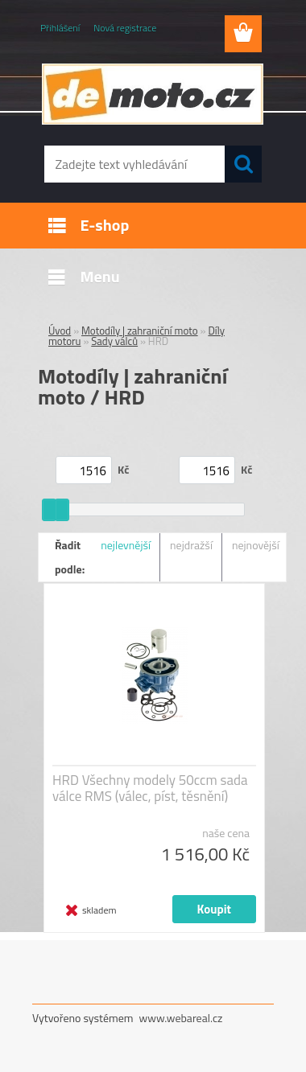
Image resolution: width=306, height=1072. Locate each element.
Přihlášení (60, 27)
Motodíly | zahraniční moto (139, 330)
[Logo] (152, 94)
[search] (243, 164)
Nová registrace (124, 27)
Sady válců (114, 341)
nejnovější (255, 544)
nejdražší (191, 544)
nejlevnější (126, 544)
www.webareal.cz (181, 1017)
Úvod (59, 330)
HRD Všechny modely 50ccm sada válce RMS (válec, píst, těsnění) (149, 788)
